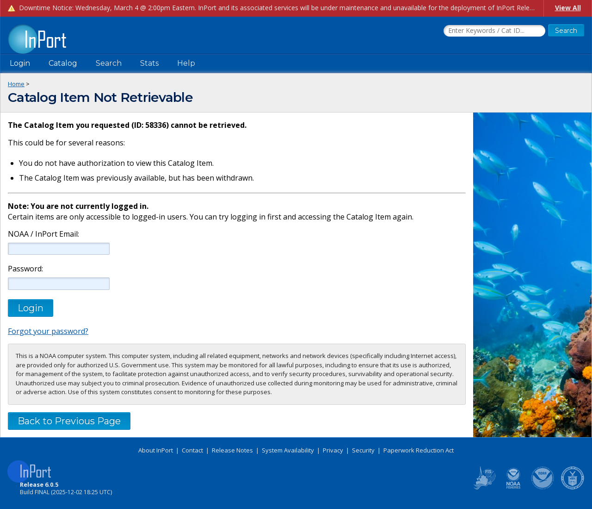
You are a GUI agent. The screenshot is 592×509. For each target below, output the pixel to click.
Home (16, 84)
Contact (192, 450)
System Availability (288, 450)
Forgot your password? (48, 331)
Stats (149, 63)
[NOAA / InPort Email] (59, 249)
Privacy (333, 450)
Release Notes (232, 450)
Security (363, 450)
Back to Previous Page (69, 421)
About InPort (155, 450)
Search (109, 63)
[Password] (59, 283)
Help (186, 63)
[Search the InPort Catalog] (494, 31)
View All (568, 7)
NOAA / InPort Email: (42, 234)
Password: (25, 269)
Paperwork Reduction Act (418, 450)
